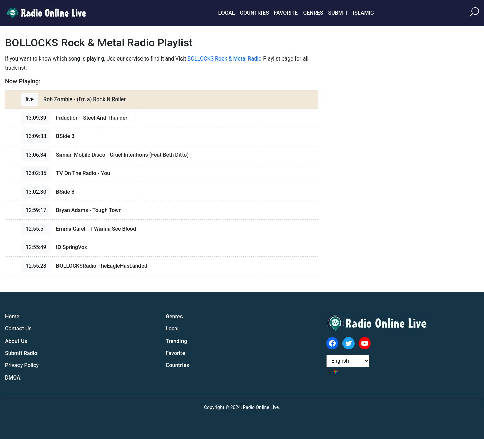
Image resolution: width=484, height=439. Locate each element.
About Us (16, 341)
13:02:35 (36, 173)
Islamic (363, 13)
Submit (338, 13)
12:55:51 (36, 229)
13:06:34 (36, 155)
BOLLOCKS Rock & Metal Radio (224, 58)
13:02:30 (36, 192)
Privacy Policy (22, 365)
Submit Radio (21, 353)
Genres (313, 13)
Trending (176, 341)
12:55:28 (36, 266)
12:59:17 (36, 210)
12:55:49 (36, 247)
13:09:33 (36, 136)
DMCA (13, 377)
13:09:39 (36, 118)
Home (12, 316)
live (30, 99)
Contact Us (18, 328)
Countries (254, 13)
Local (226, 13)
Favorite (286, 13)
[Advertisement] (428, 137)
